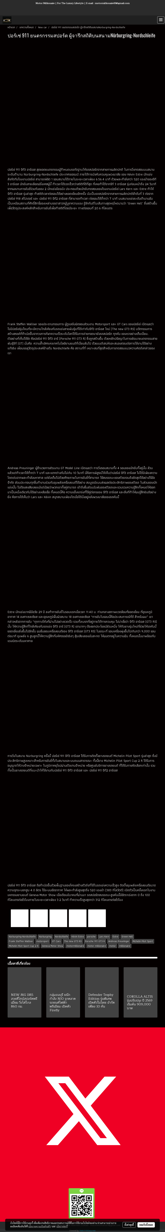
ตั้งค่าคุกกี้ (129, 1224)
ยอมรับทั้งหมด (146, 1224)
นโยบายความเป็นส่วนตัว (39, 1226)
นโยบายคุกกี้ (62, 1226)
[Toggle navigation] (160, 20)
